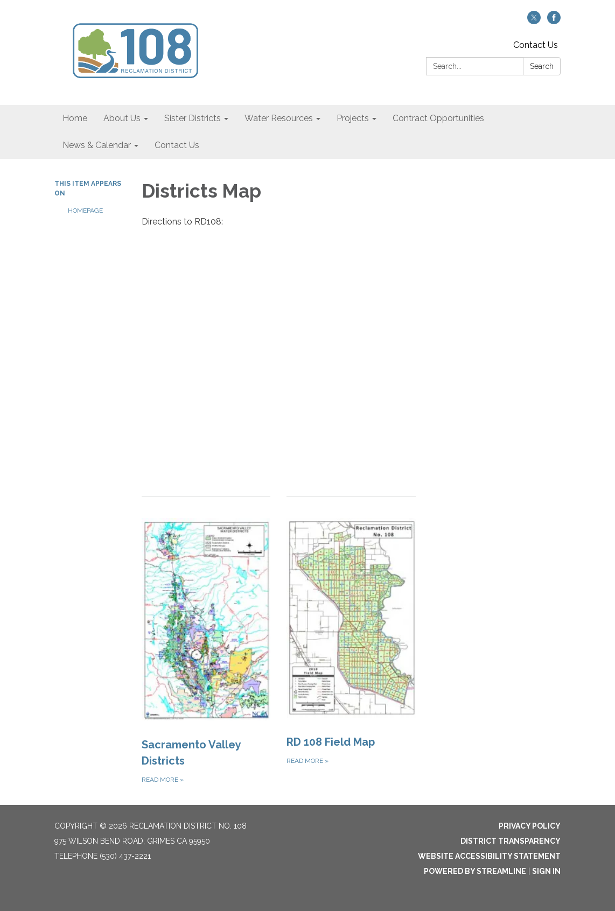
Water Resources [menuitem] (278, 118)
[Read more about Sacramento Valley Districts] (206, 641)
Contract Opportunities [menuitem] (438, 118)
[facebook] (554, 21)
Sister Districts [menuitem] (192, 118)
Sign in (546, 871)
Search (542, 66)
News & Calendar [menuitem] (96, 145)
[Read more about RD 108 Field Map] (350, 641)
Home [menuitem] (74, 118)
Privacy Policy (530, 826)
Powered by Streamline (475, 871)
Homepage (85, 210)
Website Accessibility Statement (489, 856)
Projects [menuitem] (353, 118)
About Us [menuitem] (122, 118)
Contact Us (535, 45)
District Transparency (510, 841)
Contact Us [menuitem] (177, 145)
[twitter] (534, 21)
